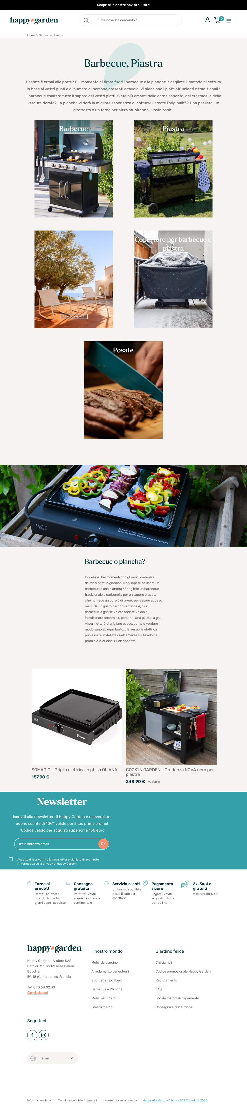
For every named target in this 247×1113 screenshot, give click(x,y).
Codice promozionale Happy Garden (183, 981)
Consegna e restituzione (174, 1016)
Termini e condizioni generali (77, 1109)
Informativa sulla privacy (120, 1109)
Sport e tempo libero (106, 989)
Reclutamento (166, 989)
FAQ (159, 998)
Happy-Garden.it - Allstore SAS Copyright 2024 (175, 1109)
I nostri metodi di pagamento (177, 1007)
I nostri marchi (102, 1016)
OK (103, 850)
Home (31, 35)
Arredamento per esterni (110, 981)
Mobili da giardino (104, 972)
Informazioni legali (39, 1109)
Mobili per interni (103, 1007)
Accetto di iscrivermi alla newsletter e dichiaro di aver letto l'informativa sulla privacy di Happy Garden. (58, 868)
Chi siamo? (164, 972)
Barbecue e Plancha (107, 998)
